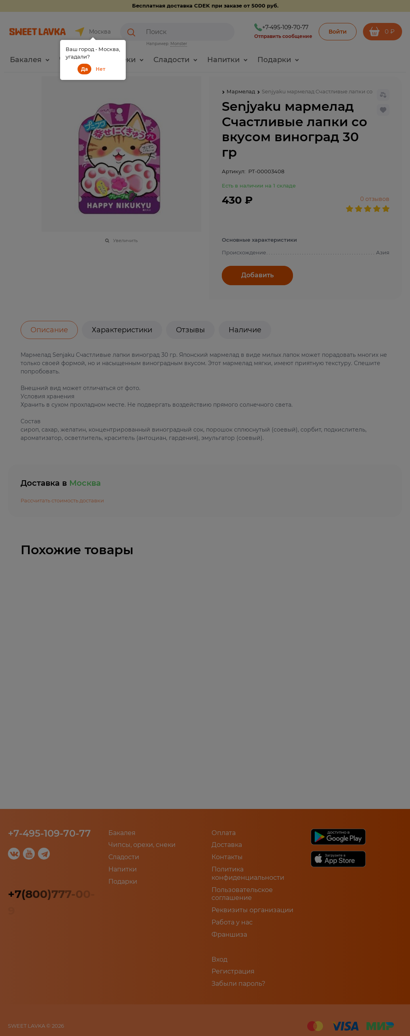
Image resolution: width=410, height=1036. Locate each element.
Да (84, 69)
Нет (100, 69)
